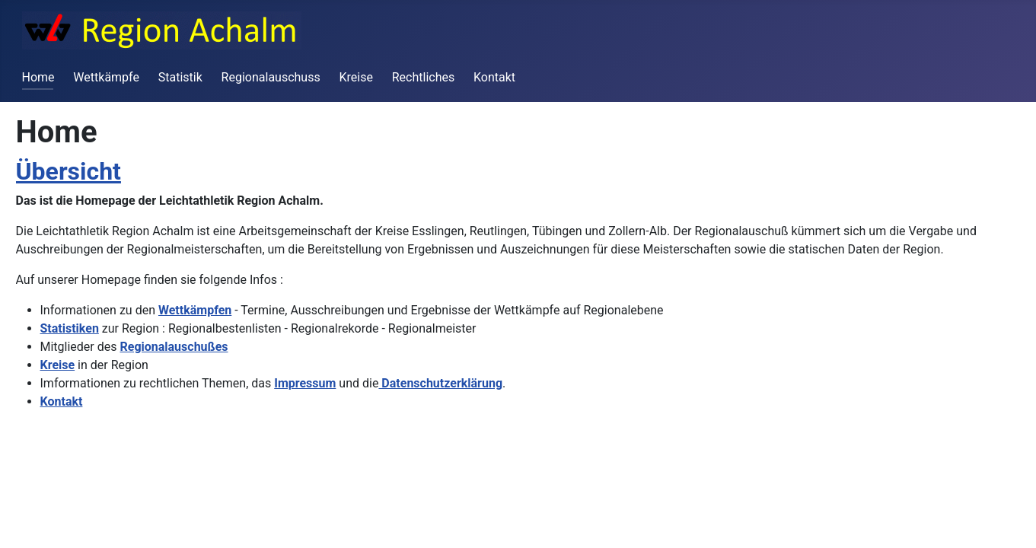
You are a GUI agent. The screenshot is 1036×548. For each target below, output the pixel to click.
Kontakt (494, 77)
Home (38, 77)
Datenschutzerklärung (440, 383)
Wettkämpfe (106, 77)
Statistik (180, 77)
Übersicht (68, 171)
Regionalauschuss (271, 77)
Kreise (355, 77)
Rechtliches (423, 77)
